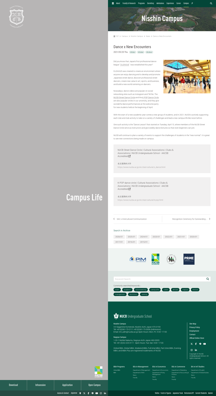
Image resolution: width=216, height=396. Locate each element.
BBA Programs (119, 366)
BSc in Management (140, 366)
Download (13, 385)
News (148, 36)
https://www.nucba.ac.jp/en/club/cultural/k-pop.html (140, 200)
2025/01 (131, 236)
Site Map (192, 323)
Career (178, 3)
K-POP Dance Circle (150, 97)
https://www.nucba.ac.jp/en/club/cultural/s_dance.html (141, 167)
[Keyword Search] (159, 278)
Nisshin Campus (137, 36)
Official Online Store (196, 338)
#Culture (149, 52)
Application (67, 385)
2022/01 (168, 236)
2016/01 (131, 242)
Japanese (74, 393)
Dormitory (150, 3)
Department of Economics (160, 370)
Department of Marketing (179, 370)
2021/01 (181, 236)
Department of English (197, 370)
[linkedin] (105, 393)
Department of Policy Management (158, 373)
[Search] (208, 278)
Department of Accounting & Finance (180, 373)
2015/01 (144, 242)
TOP (116, 36)
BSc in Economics (159, 366)
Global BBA (117, 370)
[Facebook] (88, 393)
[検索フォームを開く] (211, 3)
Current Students (201, 393)
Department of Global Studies (200, 372)
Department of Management (141, 370)
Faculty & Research (129, 3)
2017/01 (119, 242)
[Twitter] (84, 393)
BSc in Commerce (178, 366)
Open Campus (94, 385)
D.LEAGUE (124, 65)
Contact (192, 334)
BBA (115, 372)
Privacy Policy (194, 327)
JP (192, 3)
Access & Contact (63, 393)
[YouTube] (97, 393)
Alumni (210, 393)
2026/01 (119, 236)
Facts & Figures (166, 393)
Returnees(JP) (189, 393)
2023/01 (156, 236)
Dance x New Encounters (162, 36)
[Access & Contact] (80, 393)
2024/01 (144, 236)
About (118, 3)
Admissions (160, 3)
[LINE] (93, 393)
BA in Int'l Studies (197, 366)
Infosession (40, 385)
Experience (170, 3)
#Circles (140, 52)
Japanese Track (178, 393)
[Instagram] (101, 393)
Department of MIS (138, 372)
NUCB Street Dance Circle (124, 97)
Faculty (135, 377)
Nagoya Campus (120, 337)
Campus (186, 3)
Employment (194, 331)
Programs (141, 3)
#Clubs (132, 52)
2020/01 (193, 236)
